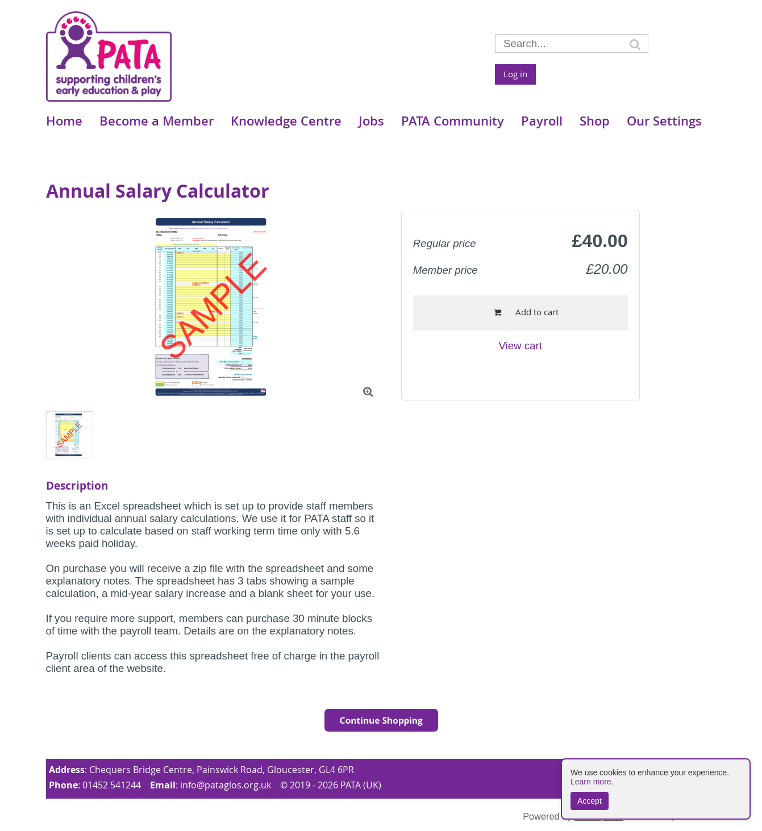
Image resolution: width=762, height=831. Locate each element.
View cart (520, 346)
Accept (589, 800)
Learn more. (592, 781)
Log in (515, 74)
